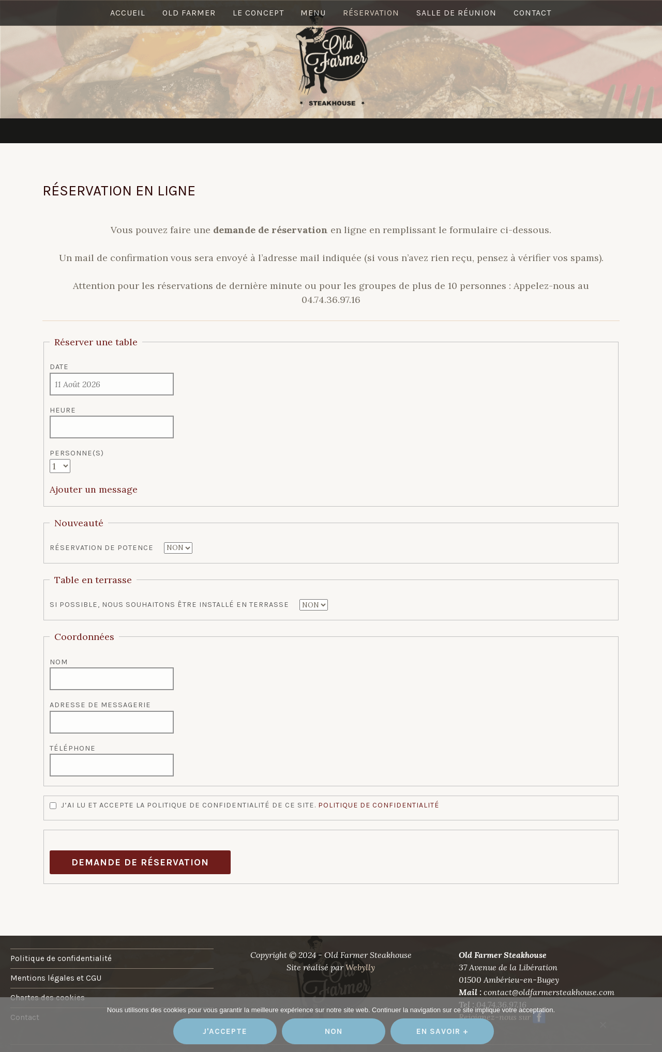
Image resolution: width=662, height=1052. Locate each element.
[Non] (602, 1024)
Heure (63, 410)
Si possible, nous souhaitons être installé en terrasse (169, 604)
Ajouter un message (94, 489)
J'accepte (225, 1031)
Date (59, 366)
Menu (313, 130)
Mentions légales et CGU (55, 977)
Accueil (126, 130)
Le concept (257, 130)
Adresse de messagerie (100, 704)
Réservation (372, 130)
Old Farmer (188, 130)
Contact (534, 130)
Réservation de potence (102, 547)
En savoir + (442, 1031)
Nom (59, 661)
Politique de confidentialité (379, 804)
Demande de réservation (140, 861)
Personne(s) (77, 453)
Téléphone (73, 747)
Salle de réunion (458, 130)
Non (333, 1031)
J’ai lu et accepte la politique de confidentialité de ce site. (245, 804)
